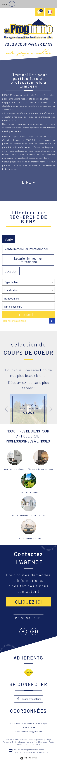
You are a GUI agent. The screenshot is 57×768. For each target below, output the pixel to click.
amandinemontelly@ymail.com (28, 731)
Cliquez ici (28, 601)
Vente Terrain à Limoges (28, 492)
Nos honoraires (31, 742)
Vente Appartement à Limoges (40, 469)
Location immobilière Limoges (28, 538)
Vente (9, 239)
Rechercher (28, 314)
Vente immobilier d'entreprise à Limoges (28, 515)
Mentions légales (18, 742)
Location (11, 271)
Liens (40, 742)
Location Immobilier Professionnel (28, 260)
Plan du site (7, 742)
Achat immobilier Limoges (15, 469)
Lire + (28, 182)
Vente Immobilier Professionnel (26, 249)
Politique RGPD (34, 744)
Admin (45, 742)
